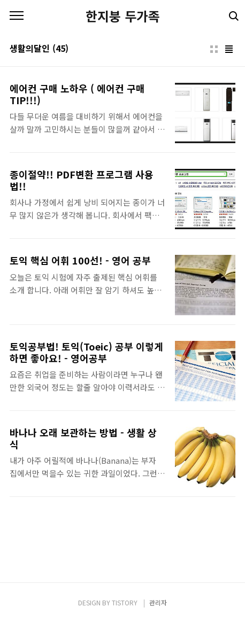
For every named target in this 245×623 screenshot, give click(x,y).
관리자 (158, 602)
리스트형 (229, 49)
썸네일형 (214, 49)
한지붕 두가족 (123, 16)
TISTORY (124, 602)
